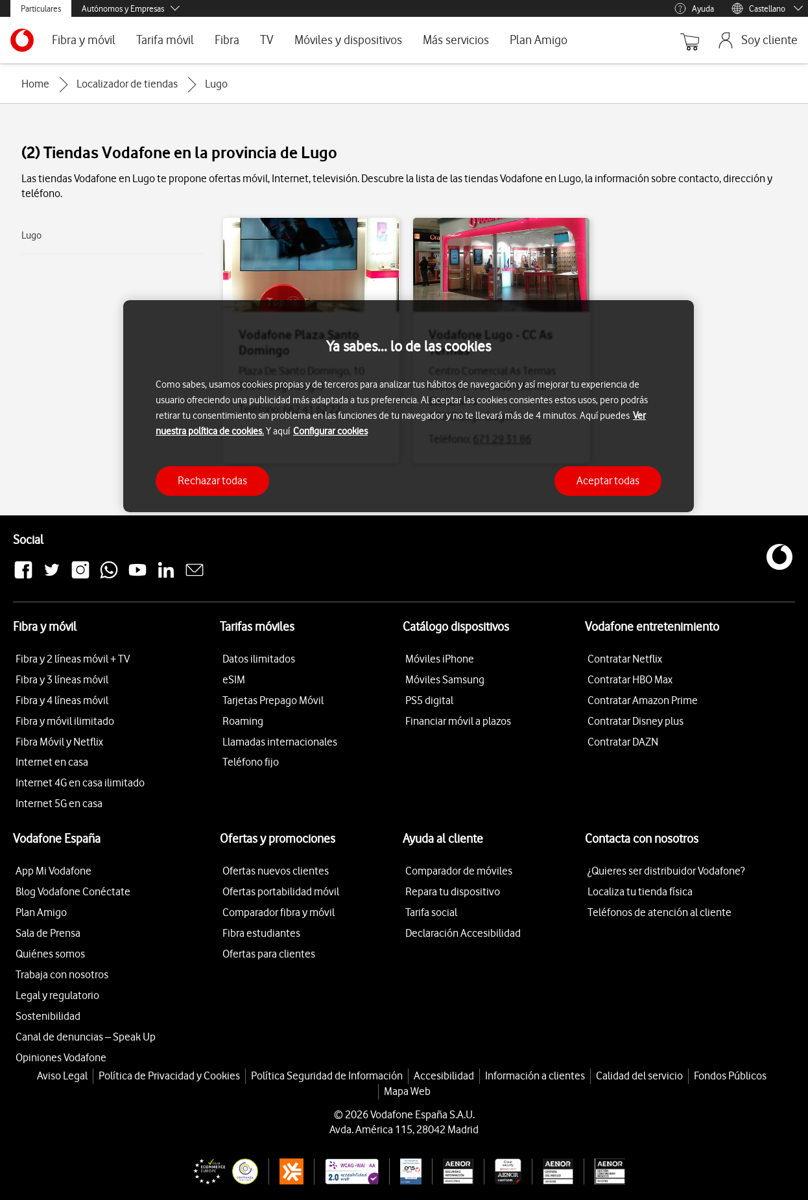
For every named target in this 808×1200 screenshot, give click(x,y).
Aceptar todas (607, 480)
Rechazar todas (212, 480)
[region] (408, 406)
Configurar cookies (330, 431)
